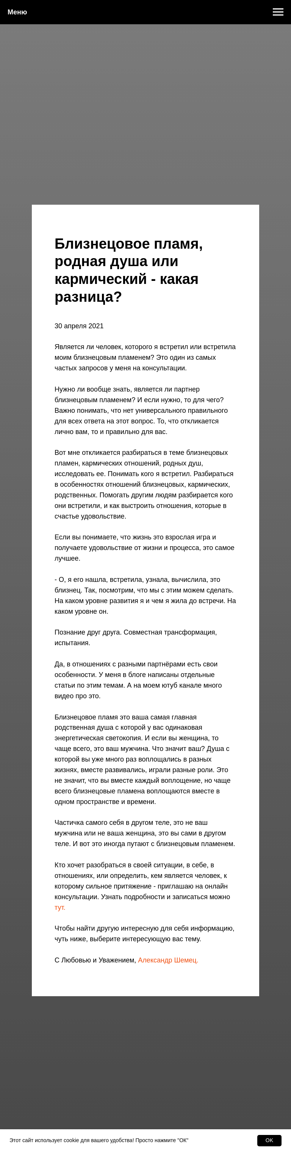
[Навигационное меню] (278, 12)
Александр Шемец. (168, 960)
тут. (60, 907)
